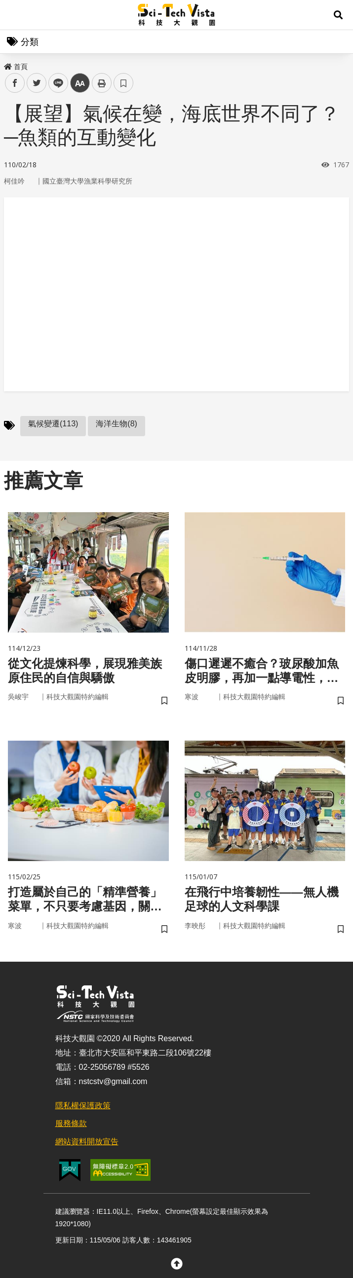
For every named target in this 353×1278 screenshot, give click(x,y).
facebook (15, 83)
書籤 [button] (123, 83)
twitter (36, 83)
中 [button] (80, 83)
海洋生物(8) (116, 423)
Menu (15, 15)
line (55, 83)
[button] (338, 15)
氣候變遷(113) (53, 423)
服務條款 (71, 1123)
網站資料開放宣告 (86, 1141)
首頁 (16, 67)
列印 (102, 83)
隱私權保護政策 (83, 1105)
